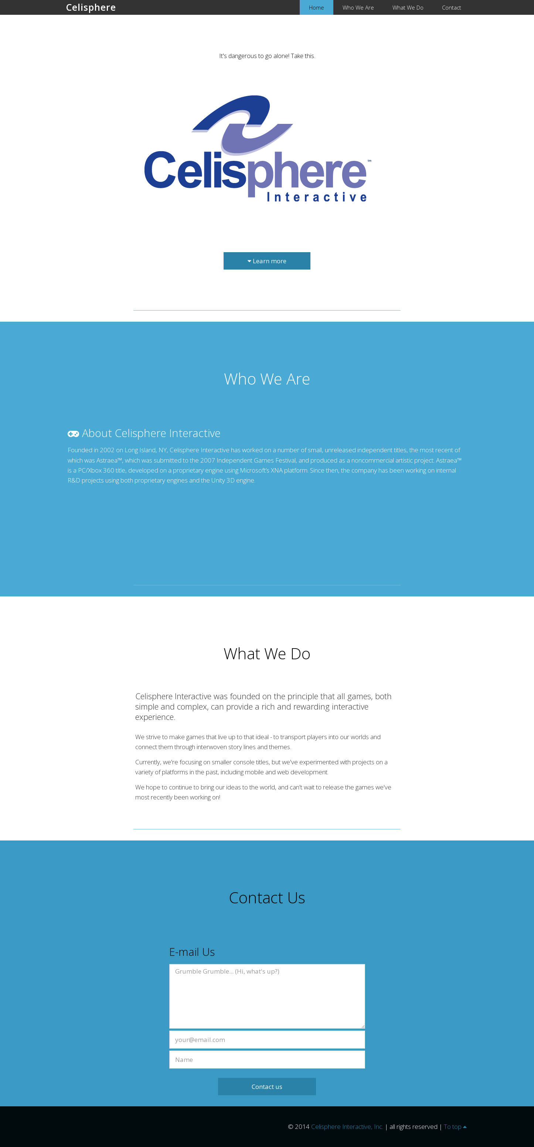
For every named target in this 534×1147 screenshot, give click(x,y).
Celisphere (91, 7)
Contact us (267, 1086)
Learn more (267, 261)
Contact (451, 7)
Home (316, 7)
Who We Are (358, 7)
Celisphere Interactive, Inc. (347, 1126)
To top (455, 1126)
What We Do (408, 7)
